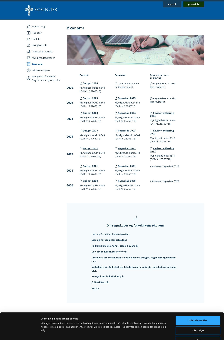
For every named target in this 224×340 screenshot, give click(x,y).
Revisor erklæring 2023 (162, 132)
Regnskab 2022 (127, 148)
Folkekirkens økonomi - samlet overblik (115, 245)
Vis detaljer (157, 334)
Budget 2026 (90, 83)
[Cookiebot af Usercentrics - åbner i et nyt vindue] (20, 334)
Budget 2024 (90, 112)
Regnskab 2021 (127, 165)
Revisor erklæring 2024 (162, 114)
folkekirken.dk (100, 282)
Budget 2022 (90, 148)
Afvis (198, 320)
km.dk (95, 288)
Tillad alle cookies (198, 300)
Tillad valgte (198, 310)
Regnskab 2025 (127, 98)
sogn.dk (172, 4)
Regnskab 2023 (127, 130)
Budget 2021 (90, 165)
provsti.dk (193, 4)
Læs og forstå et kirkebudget (109, 239)
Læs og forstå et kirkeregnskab (110, 234)
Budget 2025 (90, 98)
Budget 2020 (90, 180)
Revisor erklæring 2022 (162, 150)
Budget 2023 (90, 130)
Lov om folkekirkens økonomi (109, 251)
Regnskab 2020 (127, 180)
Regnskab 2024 (127, 112)
